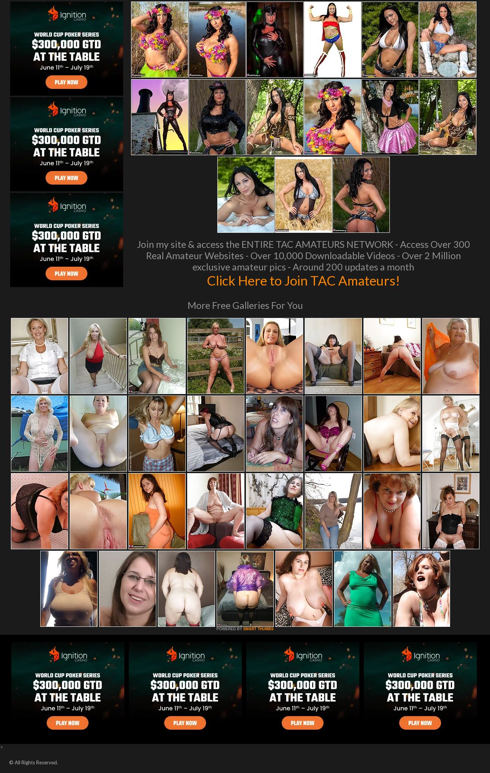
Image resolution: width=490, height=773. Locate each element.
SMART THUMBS (258, 629)
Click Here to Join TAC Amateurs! (303, 280)
